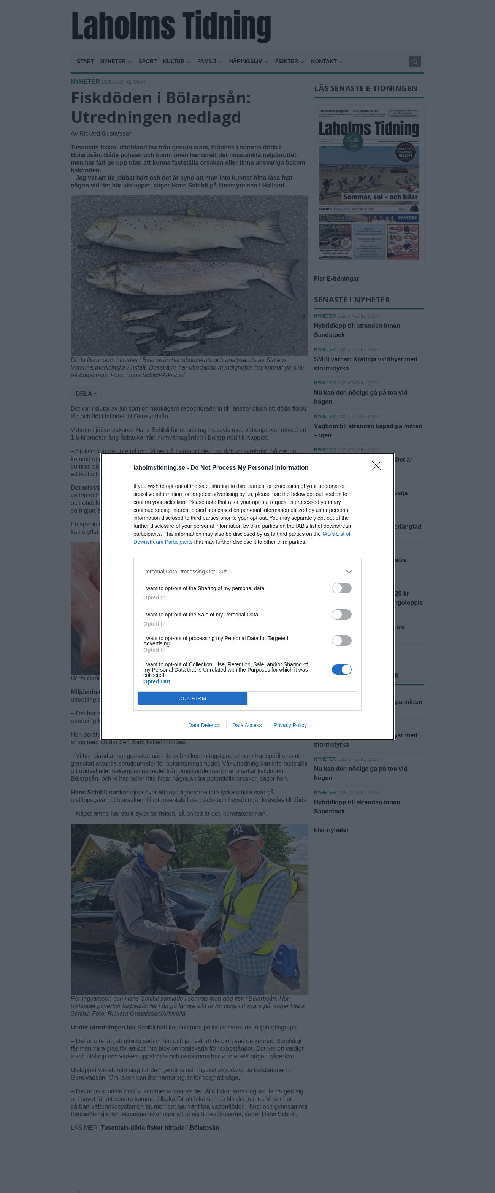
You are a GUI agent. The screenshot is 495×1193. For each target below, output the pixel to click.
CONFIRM (192, 698)
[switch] (342, 588)
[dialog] (247, 596)
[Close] (379, 468)
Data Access (247, 725)
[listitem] (247, 571)
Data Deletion (204, 725)
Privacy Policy (290, 725)
